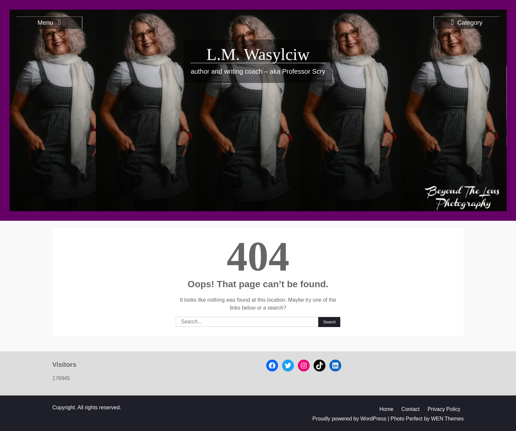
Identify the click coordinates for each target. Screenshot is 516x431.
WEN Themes (447, 418)
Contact (410, 409)
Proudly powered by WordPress (349, 418)
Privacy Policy (443, 409)
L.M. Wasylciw (258, 54)
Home (386, 409)
